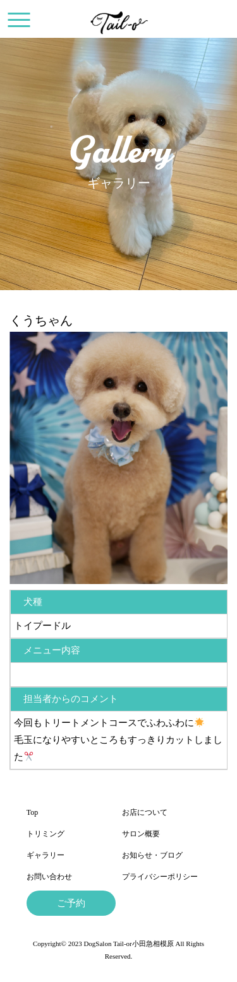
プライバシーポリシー (160, 876)
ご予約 (71, 903)
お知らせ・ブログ (152, 855)
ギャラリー (45, 855)
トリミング (45, 833)
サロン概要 (141, 833)
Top (33, 812)
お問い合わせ (49, 876)
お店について (144, 812)
